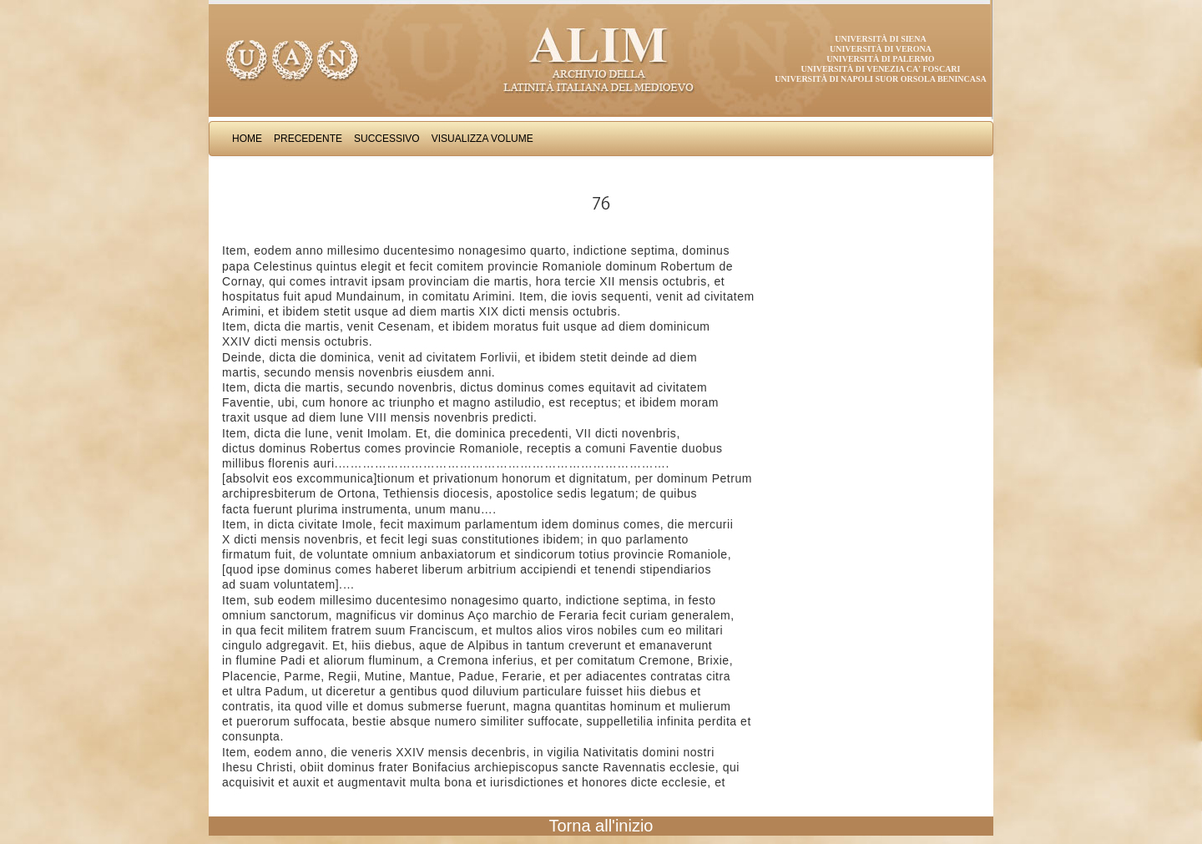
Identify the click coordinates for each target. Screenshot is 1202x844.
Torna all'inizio (601, 825)
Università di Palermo (880, 58)
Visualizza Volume (482, 138)
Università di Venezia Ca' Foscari (881, 68)
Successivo (387, 138)
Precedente (308, 138)
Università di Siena (880, 38)
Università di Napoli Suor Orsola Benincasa (881, 78)
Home (247, 138)
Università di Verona (881, 48)
